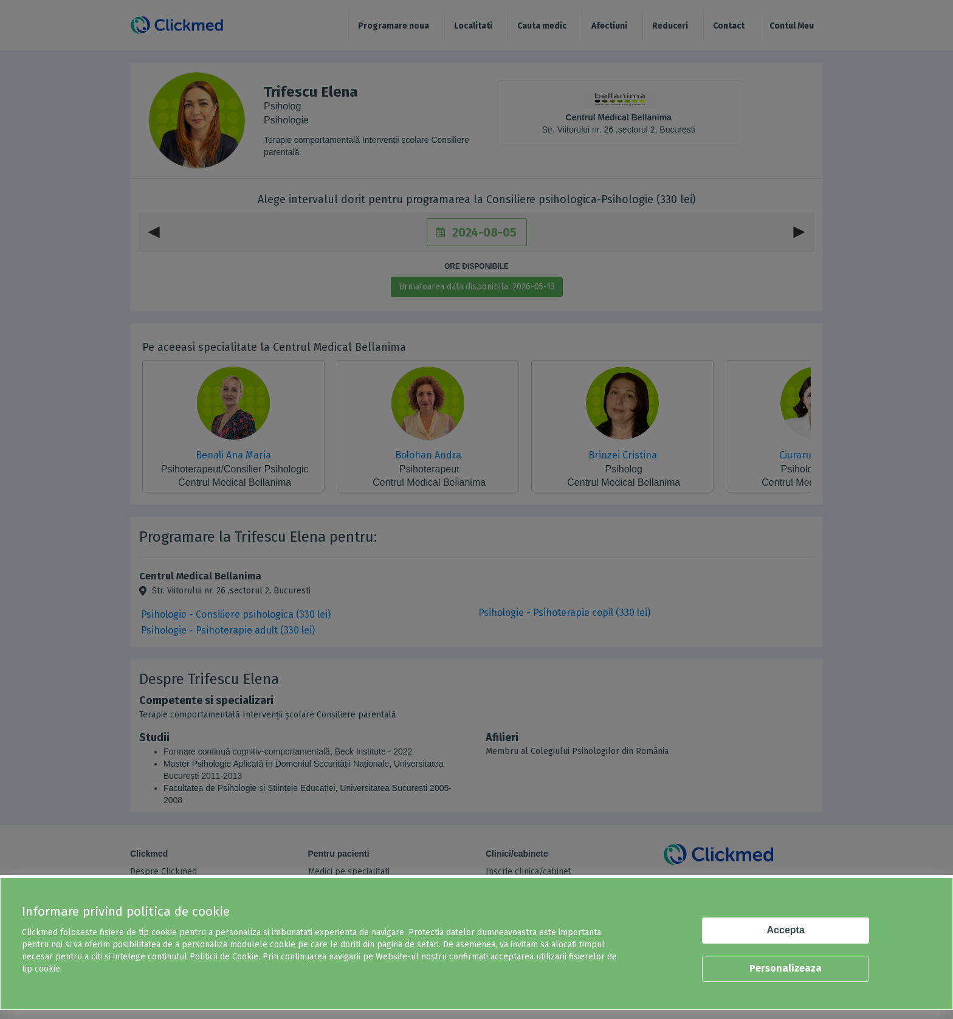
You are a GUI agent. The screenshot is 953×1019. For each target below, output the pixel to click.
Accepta (786, 930)
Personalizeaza (785, 968)
